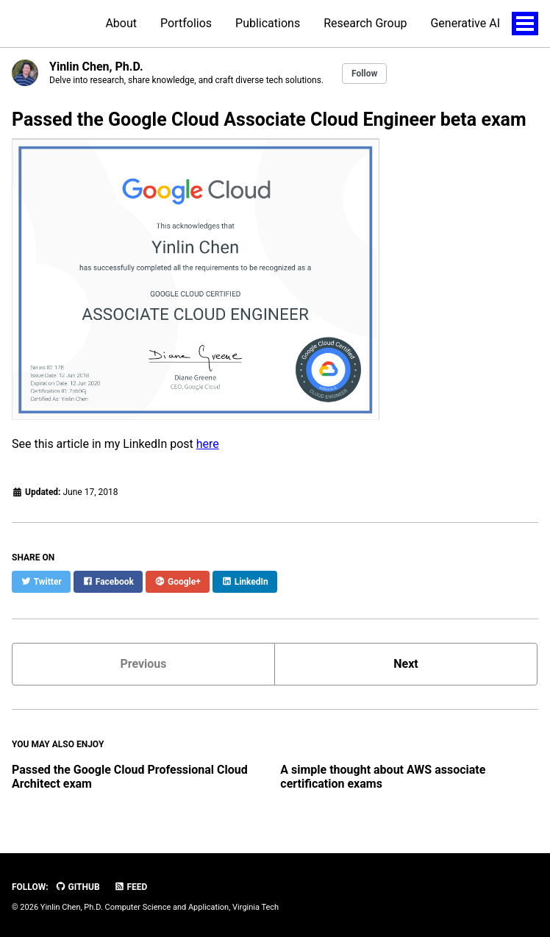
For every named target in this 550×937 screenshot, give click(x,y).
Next (405, 664)
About (121, 23)
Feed (131, 887)
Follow (364, 73)
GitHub (77, 887)
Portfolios (186, 23)
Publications (267, 23)
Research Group (365, 23)
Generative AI (465, 23)
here (207, 444)
